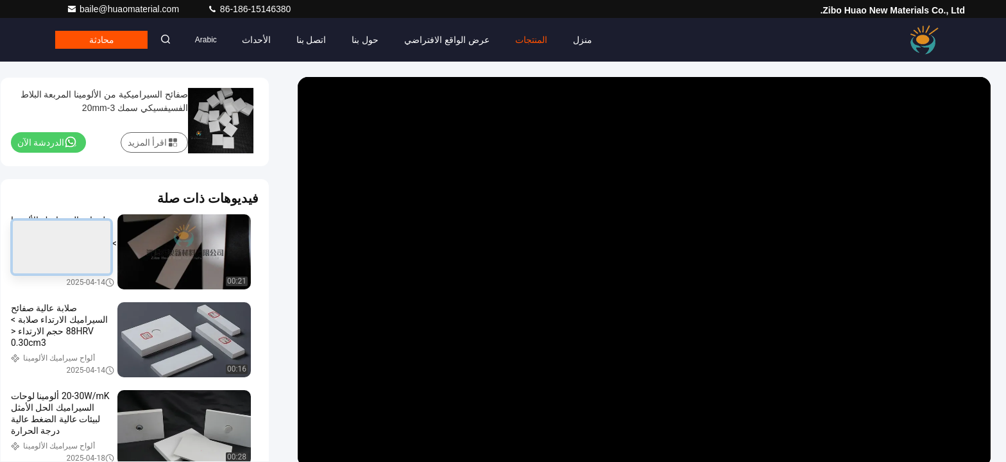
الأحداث (264, 40)
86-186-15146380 (249, 9)
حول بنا (373, 40)
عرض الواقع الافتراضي (455, 40)
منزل (591, 40)
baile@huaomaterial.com (124, 9)
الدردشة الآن (47, 141)
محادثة (104, 40)
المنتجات (540, 40)
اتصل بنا (319, 40)
